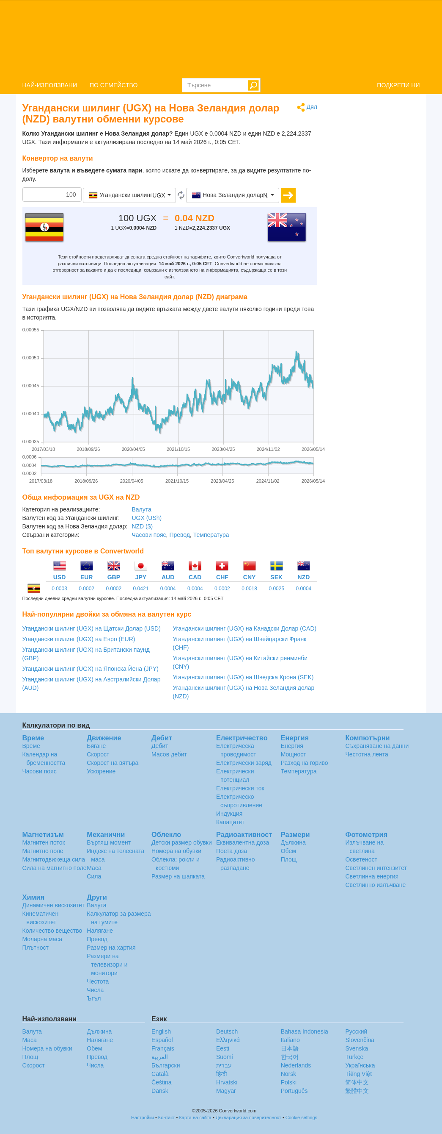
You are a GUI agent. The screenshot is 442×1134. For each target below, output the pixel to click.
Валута (141, 509)
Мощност (293, 754)
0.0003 (59, 589)
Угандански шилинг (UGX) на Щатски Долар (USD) (91, 628)
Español (162, 1040)
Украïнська (360, 1065)
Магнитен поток (43, 842)
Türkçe (354, 1056)
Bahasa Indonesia (304, 1031)
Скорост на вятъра (112, 762)
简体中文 (357, 1082)
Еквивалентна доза (242, 842)
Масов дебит (169, 754)
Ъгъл (94, 998)
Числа (95, 990)
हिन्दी (221, 1073)
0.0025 (276, 589)
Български (165, 1065)
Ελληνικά (228, 1040)
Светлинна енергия (371, 876)
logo (221, 38)
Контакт (166, 1117)
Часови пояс (149, 534)
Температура (211, 534)
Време (31, 745)
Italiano (290, 1040)
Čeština (161, 1082)
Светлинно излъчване (375, 884)
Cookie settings (301, 1117)
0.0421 (141, 589)
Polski (288, 1082)
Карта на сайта (195, 1117)
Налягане (100, 930)
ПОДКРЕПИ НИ (398, 85)
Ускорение (101, 771)
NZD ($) (142, 526)
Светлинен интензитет (376, 867)
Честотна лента (366, 754)
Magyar (226, 1090)
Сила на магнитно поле (54, 867)
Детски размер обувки (181, 842)
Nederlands (296, 1065)
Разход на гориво (304, 762)
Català (159, 1073)
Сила (94, 876)
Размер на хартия (111, 947)
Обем (288, 851)
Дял (307, 107)
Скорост (98, 754)
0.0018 (249, 589)
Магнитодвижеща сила (53, 859)
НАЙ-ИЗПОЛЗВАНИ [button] (49, 85)
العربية (159, 1056)
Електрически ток (240, 788)
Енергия (292, 745)
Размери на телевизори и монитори (107, 964)
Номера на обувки (176, 851)
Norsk (288, 1073)
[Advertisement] (375, 230)
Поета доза (231, 851)
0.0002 (86, 589)
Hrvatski (227, 1082)
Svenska (356, 1048)
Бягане (96, 745)
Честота (98, 981)
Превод (179, 534)
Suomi (224, 1056)
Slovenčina (359, 1040)
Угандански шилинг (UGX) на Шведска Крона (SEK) (243, 677)
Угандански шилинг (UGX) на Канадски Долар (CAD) (244, 628)
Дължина (293, 842)
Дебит (159, 745)
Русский (356, 1031)
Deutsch (227, 1031)
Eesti (222, 1048)
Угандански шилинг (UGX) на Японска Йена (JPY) (90, 668)
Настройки (142, 1117)
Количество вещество (52, 930)
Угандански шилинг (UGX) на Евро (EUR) (78, 639)
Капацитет (230, 822)
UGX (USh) (147, 517)
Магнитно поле (42, 851)
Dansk (159, 1090)
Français (162, 1048)
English (161, 1031)
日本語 (290, 1048)
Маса (94, 867)
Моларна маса (42, 939)
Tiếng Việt (358, 1073)
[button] (129, 195)
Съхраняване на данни (377, 745)
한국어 (290, 1056)
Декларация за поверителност (248, 1117)
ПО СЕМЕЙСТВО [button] (113, 85)
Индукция (229, 813)
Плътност (35, 947)
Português (294, 1090)
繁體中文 (357, 1090)
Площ (289, 859)
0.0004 (168, 589)
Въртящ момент (109, 842)
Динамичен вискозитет (53, 905)
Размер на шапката (178, 876)
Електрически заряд (244, 762)
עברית (224, 1065)
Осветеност (361, 859)
